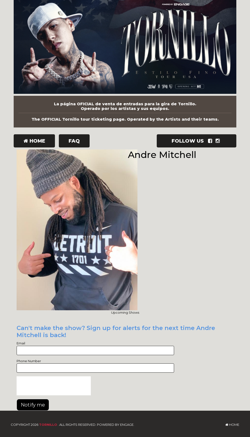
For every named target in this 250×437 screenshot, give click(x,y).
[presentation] (54, 385)
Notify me (33, 405)
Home (34, 141)
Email (21, 343)
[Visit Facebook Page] (211, 141)
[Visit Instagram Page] (219, 141)
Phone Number (29, 361)
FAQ (74, 141)
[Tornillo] (125, 48)
